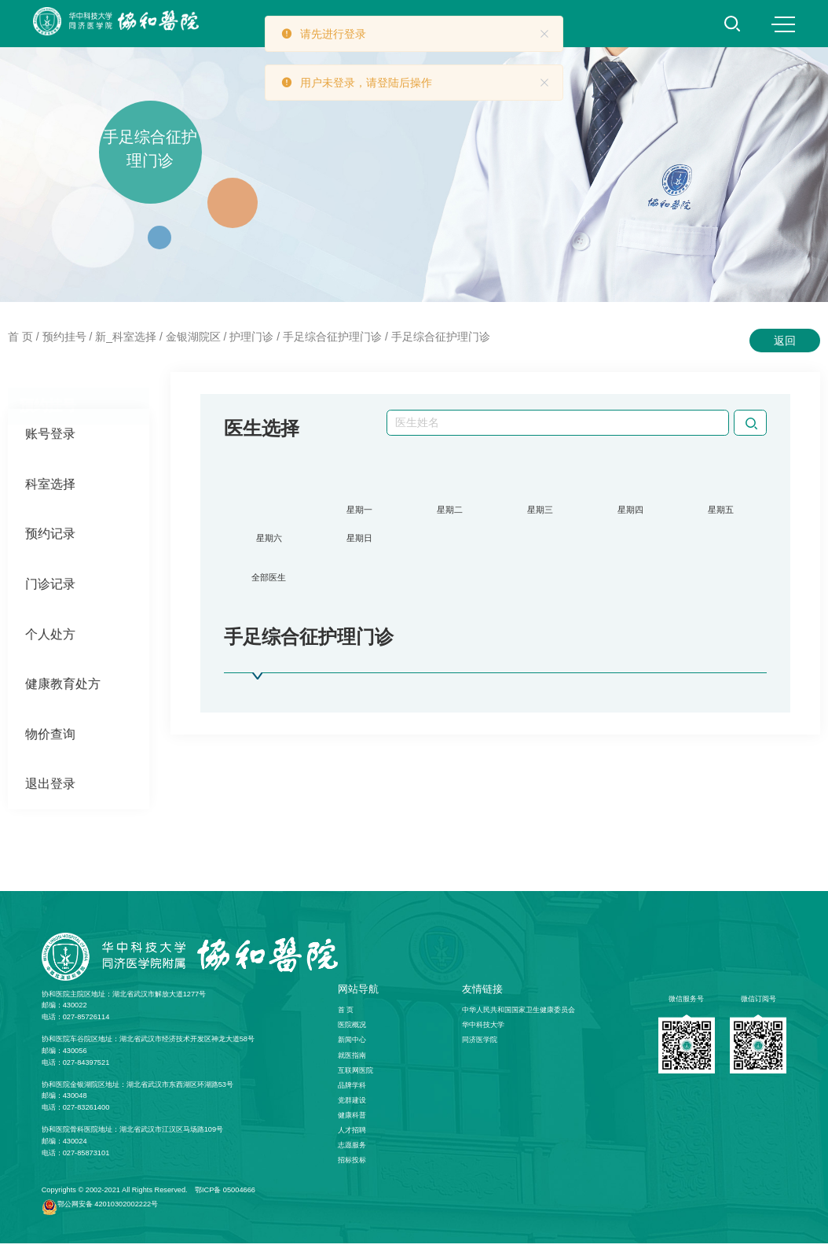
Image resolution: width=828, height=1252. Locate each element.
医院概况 (352, 1034)
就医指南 (352, 1064)
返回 (785, 340)
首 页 (20, 336)
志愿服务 (352, 1154)
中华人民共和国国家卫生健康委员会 (518, 1019)
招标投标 (352, 1169)
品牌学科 (352, 1094)
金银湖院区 (193, 336)
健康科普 (352, 1124)
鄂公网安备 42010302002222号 (107, 1213)
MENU (783, 24)
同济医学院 (479, 1049)
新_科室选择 (125, 336)
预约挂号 (64, 336)
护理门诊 (251, 336)
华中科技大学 (483, 1034)
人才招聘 (352, 1139)
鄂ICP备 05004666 (225, 1199)
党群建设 (352, 1109)
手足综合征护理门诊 (332, 336)
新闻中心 (352, 1049)
